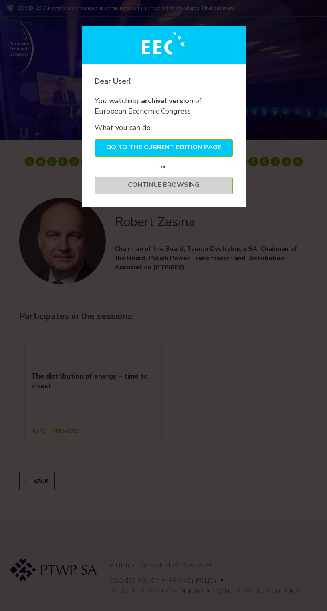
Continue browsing (164, 184)
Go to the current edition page (163, 147)
